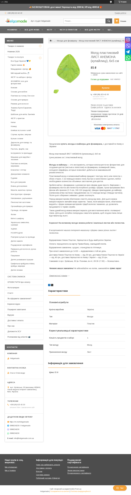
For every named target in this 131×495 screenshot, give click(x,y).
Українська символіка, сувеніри (20, 223)
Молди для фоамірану (67, 41)
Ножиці (14, 126)
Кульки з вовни (17, 139)
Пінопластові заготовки (20, 202)
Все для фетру (92, 30)
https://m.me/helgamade (19, 422)
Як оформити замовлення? (19, 298)
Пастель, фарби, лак (19, 149)
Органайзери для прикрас (22, 206)
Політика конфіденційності (80, 491)
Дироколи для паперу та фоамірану (21, 144)
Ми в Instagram (11, 467)
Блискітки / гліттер (18, 170)
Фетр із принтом (68, 30)
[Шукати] (108, 21)
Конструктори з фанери (20, 194)
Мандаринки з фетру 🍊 (21, 69)
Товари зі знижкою (15, 46)
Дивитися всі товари (58, 276)
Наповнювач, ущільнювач (21, 198)
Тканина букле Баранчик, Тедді (21, 109)
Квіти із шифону (17, 218)
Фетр (49, 30)
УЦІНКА (14, 229)
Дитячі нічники (17, 270)
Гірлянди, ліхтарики (19, 210)
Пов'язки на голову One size (22, 96)
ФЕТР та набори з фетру (21, 77)
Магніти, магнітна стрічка (21, 190)
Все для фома (32, 30)
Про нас (11, 326)
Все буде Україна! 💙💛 (21, 61)
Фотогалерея (13, 288)
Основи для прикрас (19, 100)
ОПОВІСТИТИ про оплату (18, 282)
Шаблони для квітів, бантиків (23, 114)
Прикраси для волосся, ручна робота (23, 250)
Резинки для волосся (19, 104)
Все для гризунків (18, 182)
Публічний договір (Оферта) (48, 478)
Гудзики (14, 178)
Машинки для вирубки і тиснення (20, 158)
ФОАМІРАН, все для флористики (19, 82)
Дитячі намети (17, 241)
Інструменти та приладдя (21, 153)
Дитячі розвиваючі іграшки (22, 260)
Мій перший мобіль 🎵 (20, 73)
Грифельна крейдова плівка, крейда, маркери (23, 265)
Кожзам (14, 88)
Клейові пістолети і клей (21, 130)
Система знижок (43, 475)
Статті (10, 293)
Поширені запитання (16, 309)
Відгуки (10, 315)
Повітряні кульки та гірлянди (23, 237)
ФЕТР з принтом (17, 118)
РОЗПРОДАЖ (17, 233)
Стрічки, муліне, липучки (21, 135)
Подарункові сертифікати (21, 245)
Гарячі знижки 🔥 (18, 65)
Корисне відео (13, 304)
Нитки (13, 122)
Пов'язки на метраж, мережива (19, 165)
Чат (120, 488)
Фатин (13, 214)
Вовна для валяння (19, 186)
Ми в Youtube (10, 470)
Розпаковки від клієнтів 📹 (18, 337)
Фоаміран (12, 30)
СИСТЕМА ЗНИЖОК (16, 277)
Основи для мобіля (19, 92)
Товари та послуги (15, 57)
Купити (105, 88)
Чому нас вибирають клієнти (48, 465)
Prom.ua (78, 489)
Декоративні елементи (20, 174)
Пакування (15, 256)
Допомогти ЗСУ (14, 331)
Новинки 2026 (13, 52)
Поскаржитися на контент (59, 491)
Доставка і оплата (15, 320)
